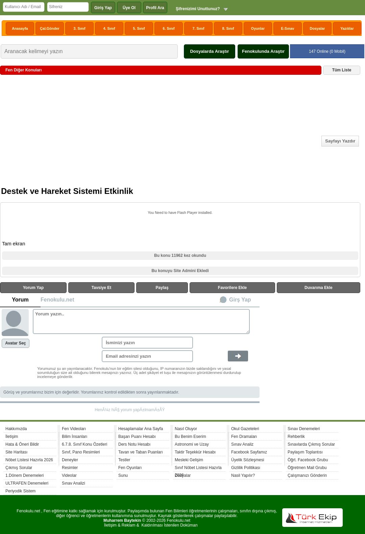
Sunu (123, 475)
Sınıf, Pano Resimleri (81, 452)
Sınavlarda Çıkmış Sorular (311, 444)
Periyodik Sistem (20, 491)
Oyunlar (258, 28)
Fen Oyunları (130, 467)
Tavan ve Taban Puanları (140, 452)
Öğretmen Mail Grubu (307, 467)
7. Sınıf (198, 28)
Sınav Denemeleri (304, 428)
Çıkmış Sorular (18, 467)
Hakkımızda (16, 428)
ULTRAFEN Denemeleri (26, 483)
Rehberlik (296, 436)
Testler (124, 460)
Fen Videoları (74, 428)
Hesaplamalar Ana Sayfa (140, 428)
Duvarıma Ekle (319, 287)
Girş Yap (240, 300)
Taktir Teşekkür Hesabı (195, 452)
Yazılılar (347, 28)
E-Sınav (287, 28)
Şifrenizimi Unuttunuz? (198, 8)
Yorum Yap (33, 287)
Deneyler (70, 460)
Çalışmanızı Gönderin (307, 475)
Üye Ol (129, 7)
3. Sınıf (80, 28)
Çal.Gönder (49, 28)
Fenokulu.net (57, 300)
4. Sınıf (109, 28)
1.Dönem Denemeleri (24, 475)
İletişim (11, 436)
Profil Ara (155, 7)
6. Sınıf (169, 28)
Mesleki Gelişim (189, 460)
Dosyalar (317, 28)
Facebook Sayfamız (249, 452)
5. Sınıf (139, 28)
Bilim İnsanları (74, 436)
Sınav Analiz (242, 444)
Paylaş (162, 287)
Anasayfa (20, 28)
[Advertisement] (160, 133)
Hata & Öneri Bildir (22, 444)
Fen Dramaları (244, 436)
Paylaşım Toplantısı (305, 452)
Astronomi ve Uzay (192, 444)
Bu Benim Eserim (190, 436)
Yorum (20, 300)
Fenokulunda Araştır (263, 51)
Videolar (69, 475)
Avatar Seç (15, 343)
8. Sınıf (228, 28)
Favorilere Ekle (232, 287)
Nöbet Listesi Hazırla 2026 (29, 460)
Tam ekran (13, 243)
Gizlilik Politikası (245, 467)
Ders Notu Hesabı (134, 444)
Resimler (70, 467)
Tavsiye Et (101, 287)
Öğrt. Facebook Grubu (308, 460)
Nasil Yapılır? (243, 475)
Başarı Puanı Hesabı (137, 436)
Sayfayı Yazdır (340, 140)
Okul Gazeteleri (245, 428)
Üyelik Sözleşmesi (247, 460)
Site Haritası (16, 452)
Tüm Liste (341, 70)
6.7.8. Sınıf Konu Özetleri (84, 444)
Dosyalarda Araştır (209, 51)
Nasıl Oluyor (186, 428)
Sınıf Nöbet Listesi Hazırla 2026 (198, 468)
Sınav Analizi (73, 483)
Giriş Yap (103, 7)
